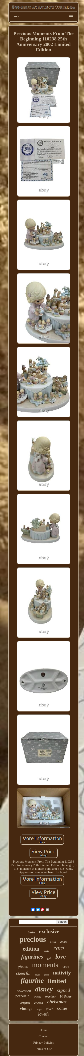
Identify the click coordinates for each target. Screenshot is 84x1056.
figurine (32, 980)
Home (43, 1030)
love (60, 956)
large (39, 1009)
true (66, 966)
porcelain (22, 996)
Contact (43, 1036)
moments (45, 965)
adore (63, 941)
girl (49, 958)
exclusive (49, 931)
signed (63, 990)
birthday (66, 996)
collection (24, 991)
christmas (57, 1001)
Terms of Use (43, 1049)
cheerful (23, 973)
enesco (38, 1002)
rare (58, 948)
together (50, 996)
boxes (37, 975)
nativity (62, 973)
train (31, 932)
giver (49, 1009)
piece (46, 974)
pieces (23, 966)
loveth (43, 1014)
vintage (26, 1008)
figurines (32, 956)
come (62, 1008)
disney (44, 989)
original (25, 1002)
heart (53, 941)
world (46, 951)
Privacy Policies (43, 1042)
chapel (37, 996)
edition (31, 949)
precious (33, 939)
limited (57, 981)
